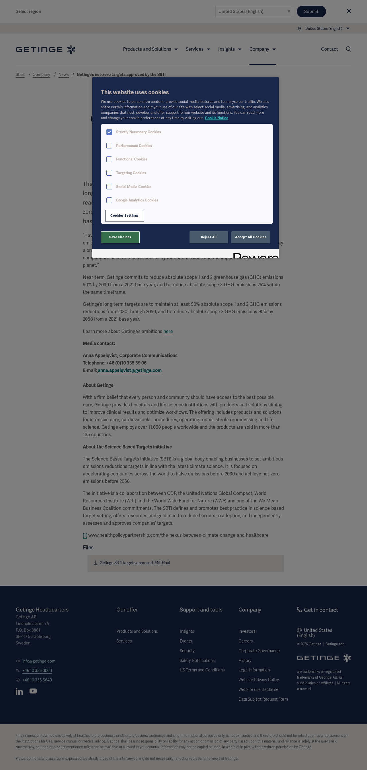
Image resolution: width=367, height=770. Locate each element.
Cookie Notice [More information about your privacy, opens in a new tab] (216, 117)
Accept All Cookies (250, 237)
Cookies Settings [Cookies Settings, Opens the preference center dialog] (124, 215)
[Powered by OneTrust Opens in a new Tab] (254, 254)
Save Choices (120, 237)
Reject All (209, 237)
